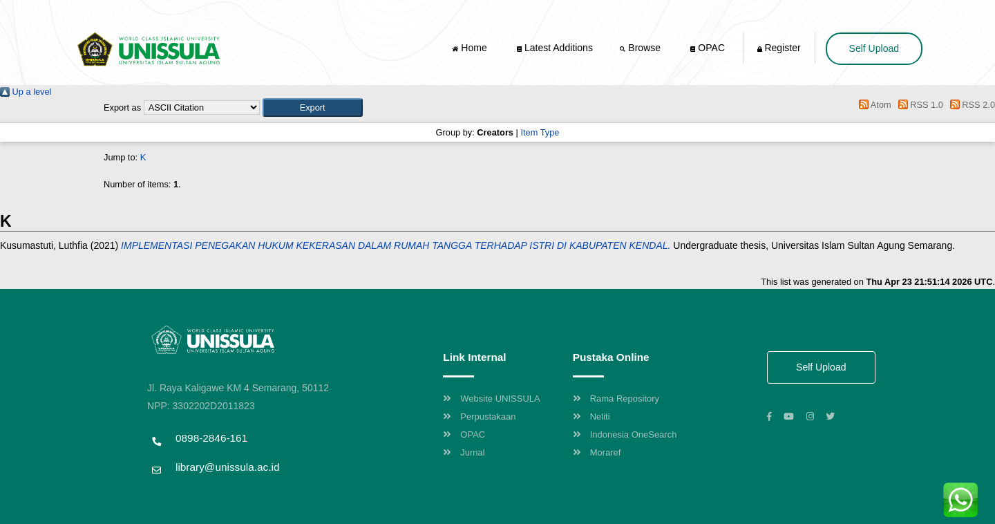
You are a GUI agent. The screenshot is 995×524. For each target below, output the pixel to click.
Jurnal (463, 452)
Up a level (25, 91)
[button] (313, 107)
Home (470, 47)
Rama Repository (616, 398)
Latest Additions (555, 47)
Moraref (597, 452)
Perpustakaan (479, 416)
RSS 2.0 (970, 105)
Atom (873, 105)
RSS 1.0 (918, 105)
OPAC (707, 47)
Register (779, 47)
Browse (641, 47)
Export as (122, 107)
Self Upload (874, 48)
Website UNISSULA (491, 398)
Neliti (591, 416)
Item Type (539, 132)
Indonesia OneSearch (625, 434)
